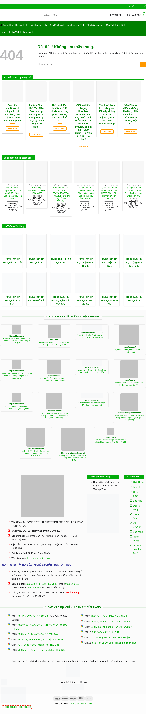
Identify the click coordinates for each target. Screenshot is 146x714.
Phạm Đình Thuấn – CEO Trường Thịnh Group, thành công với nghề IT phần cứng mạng (129, 417)
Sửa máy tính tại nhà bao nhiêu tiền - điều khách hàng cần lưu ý (92, 404)
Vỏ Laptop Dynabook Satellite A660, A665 (36, 190)
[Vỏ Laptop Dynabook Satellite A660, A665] (36, 172)
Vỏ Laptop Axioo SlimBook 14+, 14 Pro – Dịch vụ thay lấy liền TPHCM (133, 192)
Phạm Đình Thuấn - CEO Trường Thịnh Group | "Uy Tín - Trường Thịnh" (54, 343)
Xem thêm (12, 128)
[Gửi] (104, 15)
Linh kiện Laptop (34, 25)
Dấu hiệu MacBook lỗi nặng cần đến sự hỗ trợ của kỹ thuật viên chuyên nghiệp (12, 113)
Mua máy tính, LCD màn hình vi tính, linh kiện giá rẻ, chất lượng (129, 384)
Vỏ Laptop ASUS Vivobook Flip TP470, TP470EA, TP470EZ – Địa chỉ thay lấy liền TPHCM (61, 194)
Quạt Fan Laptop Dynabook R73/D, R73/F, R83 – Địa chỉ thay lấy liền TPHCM (109, 193)
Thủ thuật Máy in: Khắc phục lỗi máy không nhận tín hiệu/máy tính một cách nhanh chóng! (107, 114)
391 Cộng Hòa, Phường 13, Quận (40, 639)
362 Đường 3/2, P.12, (105, 632)
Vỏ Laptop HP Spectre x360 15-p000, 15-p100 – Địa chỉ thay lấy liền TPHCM (13, 193)
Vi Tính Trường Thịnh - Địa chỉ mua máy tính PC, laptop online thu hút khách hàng (35, 453)
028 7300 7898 (49, 584)
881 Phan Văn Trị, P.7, (33, 616)
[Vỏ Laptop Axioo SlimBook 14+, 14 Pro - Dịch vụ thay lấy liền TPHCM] (133, 172)
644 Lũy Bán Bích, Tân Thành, (111, 621)
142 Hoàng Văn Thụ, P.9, (111, 637)
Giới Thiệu (131, 6)
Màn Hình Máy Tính (11, 32)
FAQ (122, 6)
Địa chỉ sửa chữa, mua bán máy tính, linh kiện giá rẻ (129, 351)
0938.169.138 (11, 707)
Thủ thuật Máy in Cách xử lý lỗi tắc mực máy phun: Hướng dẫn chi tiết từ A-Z (60, 113)
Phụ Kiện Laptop (95, 25)
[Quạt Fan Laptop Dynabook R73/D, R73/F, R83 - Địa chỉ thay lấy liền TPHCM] (109, 172)
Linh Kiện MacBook (54, 25)
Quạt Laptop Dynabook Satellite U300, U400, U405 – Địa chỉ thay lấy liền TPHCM (85, 193)
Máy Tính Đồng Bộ (115, 25)
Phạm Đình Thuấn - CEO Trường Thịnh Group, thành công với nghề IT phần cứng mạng (17, 375)
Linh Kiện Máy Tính (75, 25)
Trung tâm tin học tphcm (82, 703)
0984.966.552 (25, 707)
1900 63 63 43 (32, 584)
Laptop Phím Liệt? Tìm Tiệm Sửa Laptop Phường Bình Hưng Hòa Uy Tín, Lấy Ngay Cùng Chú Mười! (36, 116)
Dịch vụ (19, 25)
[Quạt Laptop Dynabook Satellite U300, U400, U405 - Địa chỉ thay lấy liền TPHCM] (85, 172)
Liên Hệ (143, 6)
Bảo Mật (137, 501)
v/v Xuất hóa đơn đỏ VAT (137, 549)
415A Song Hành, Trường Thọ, (38, 645)
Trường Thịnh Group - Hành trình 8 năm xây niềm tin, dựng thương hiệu (92, 371)
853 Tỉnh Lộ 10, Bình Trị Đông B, (114, 643)
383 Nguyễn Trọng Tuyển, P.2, (38, 634)
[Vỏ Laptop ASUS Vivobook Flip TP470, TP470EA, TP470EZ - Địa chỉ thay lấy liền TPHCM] (61, 172)
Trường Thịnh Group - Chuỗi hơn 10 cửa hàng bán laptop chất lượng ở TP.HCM (16, 341)
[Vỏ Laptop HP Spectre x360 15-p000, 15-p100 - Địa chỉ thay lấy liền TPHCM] (12, 172)
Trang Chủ (6, 25)
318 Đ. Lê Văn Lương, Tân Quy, (111, 627)
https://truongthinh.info (38, 558)
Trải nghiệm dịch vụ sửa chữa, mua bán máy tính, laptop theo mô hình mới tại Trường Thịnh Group (54, 415)
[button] (116, 15)
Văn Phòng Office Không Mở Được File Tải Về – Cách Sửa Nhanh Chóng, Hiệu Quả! (130, 114)
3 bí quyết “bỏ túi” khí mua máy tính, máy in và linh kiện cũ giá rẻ (54, 379)
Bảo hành (138, 532)
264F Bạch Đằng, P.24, (109, 616)
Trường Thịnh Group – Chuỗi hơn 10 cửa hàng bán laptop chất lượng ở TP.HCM (73, 458)
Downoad (28, 32)
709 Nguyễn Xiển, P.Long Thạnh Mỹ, (41, 650)
